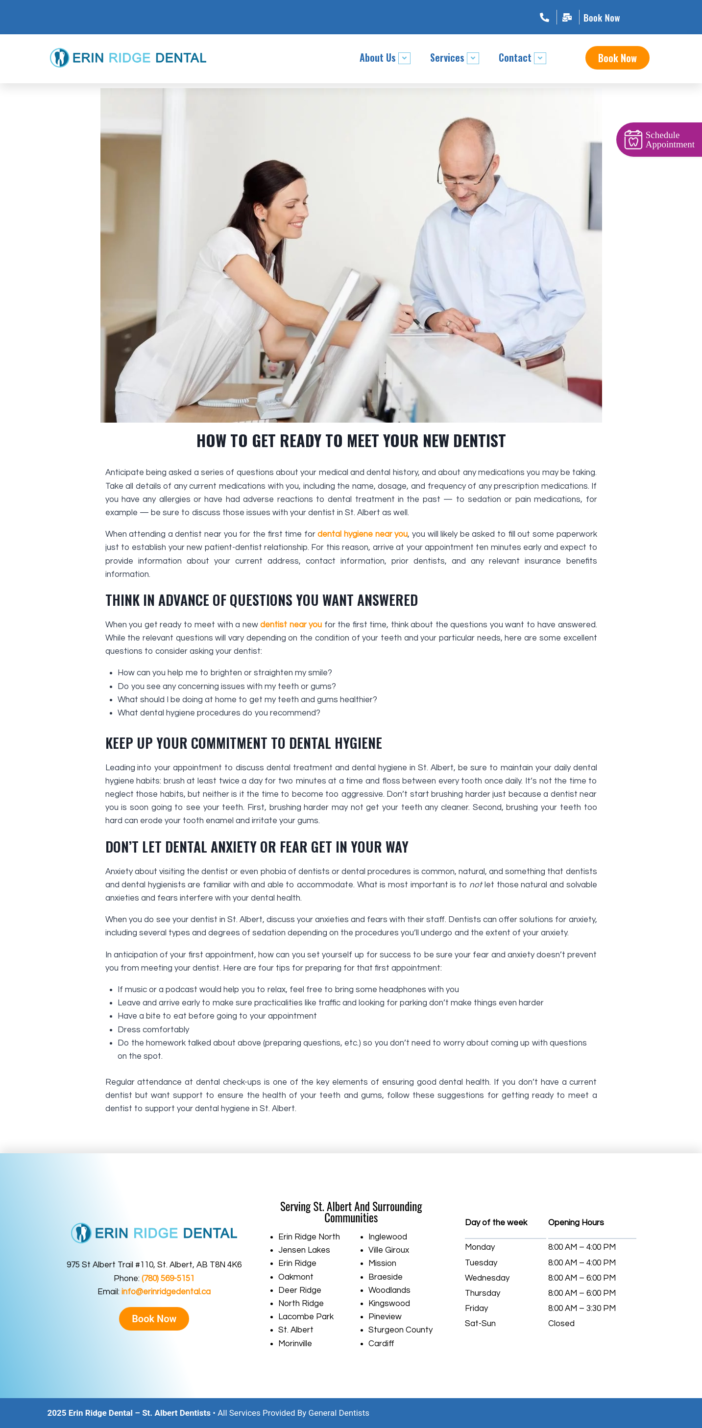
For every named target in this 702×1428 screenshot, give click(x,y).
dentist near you (291, 624)
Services (454, 57)
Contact (522, 57)
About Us (385, 57)
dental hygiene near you (362, 534)
